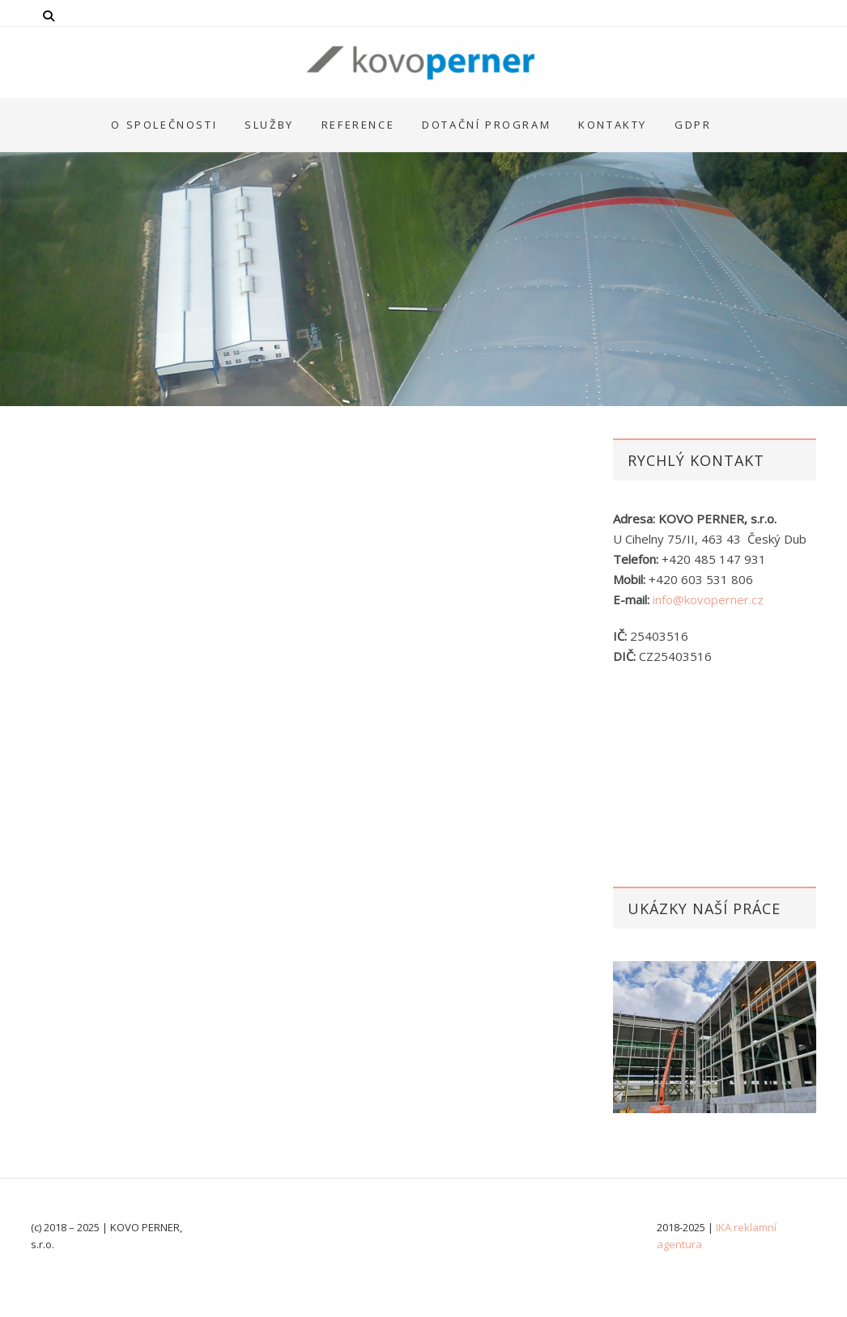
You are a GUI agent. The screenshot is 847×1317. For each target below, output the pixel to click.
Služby (269, 124)
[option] (714, 1037)
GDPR (693, 124)
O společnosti (164, 124)
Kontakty (612, 124)
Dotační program (486, 124)
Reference (357, 124)
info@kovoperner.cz (708, 599)
